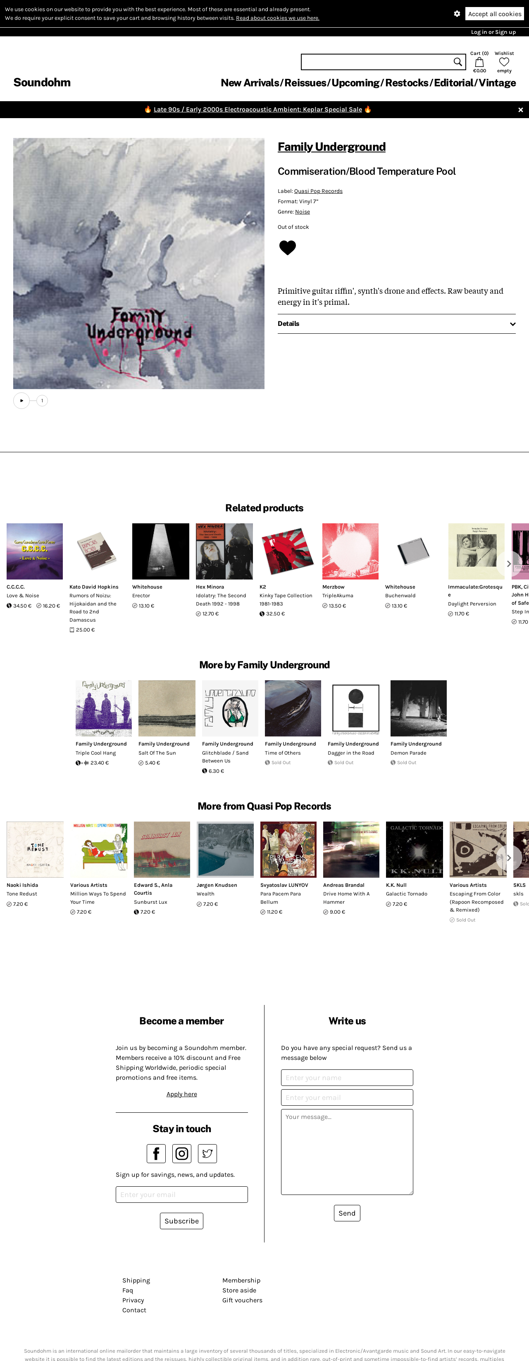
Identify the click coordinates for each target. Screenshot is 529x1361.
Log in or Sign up (493, 32)
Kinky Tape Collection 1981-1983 (286, 599)
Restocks (407, 82)
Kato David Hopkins (94, 587)
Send (347, 1213)
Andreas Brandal (344, 885)
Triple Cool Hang (96, 753)
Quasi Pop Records (318, 191)
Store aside (239, 1290)
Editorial (453, 82)
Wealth (205, 894)
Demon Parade (409, 753)
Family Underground (332, 146)
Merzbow (333, 587)
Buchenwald (400, 595)
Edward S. (146, 885)
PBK (516, 587)
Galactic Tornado (406, 894)
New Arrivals (250, 82)
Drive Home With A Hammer (346, 898)
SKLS (519, 885)
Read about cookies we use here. (277, 17)
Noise (302, 211)
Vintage (497, 82)
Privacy (133, 1300)
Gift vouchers (242, 1300)
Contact (134, 1310)
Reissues (305, 82)
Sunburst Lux (150, 902)
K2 (263, 587)
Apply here (182, 1094)
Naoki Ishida (22, 885)
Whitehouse (147, 587)
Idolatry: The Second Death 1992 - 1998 (221, 599)
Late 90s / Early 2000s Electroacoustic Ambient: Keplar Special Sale (258, 109)
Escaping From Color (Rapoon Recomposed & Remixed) (477, 902)
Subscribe (181, 1221)
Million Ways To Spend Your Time (98, 898)
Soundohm (41, 82)
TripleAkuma (337, 595)
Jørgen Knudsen (217, 885)
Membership (241, 1280)
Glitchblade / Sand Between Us (225, 757)
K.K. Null (396, 885)
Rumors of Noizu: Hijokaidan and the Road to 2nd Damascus (93, 607)
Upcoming (355, 82)
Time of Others (283, 753)
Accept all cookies (495, 14)
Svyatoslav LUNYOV (284, 885)
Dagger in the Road (351, 753)
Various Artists (88, 885)
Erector (141, 595)
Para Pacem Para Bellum (280, 898)
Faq (127, 1290)
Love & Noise (23, 595)
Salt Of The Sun (157, 753)
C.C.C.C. (16, 587)
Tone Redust (22, 894)
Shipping (136, 1280)
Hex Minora (210, 587)
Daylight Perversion (472, 604)
